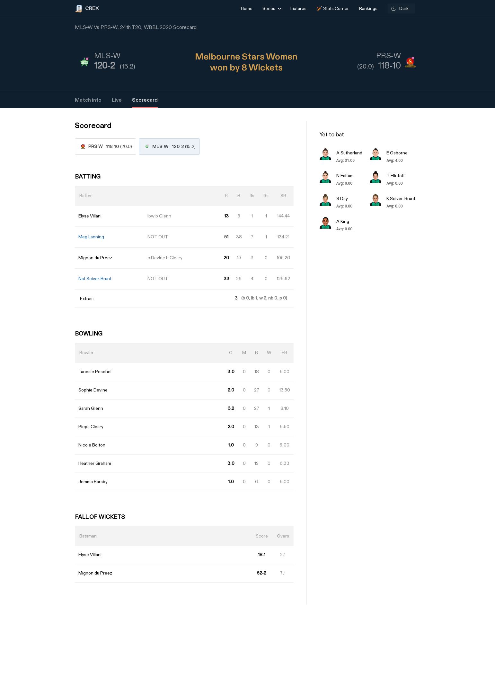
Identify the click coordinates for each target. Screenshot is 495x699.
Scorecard (145, 100)
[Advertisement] (471, 404)
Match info (88, 100)
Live (117, 100)
